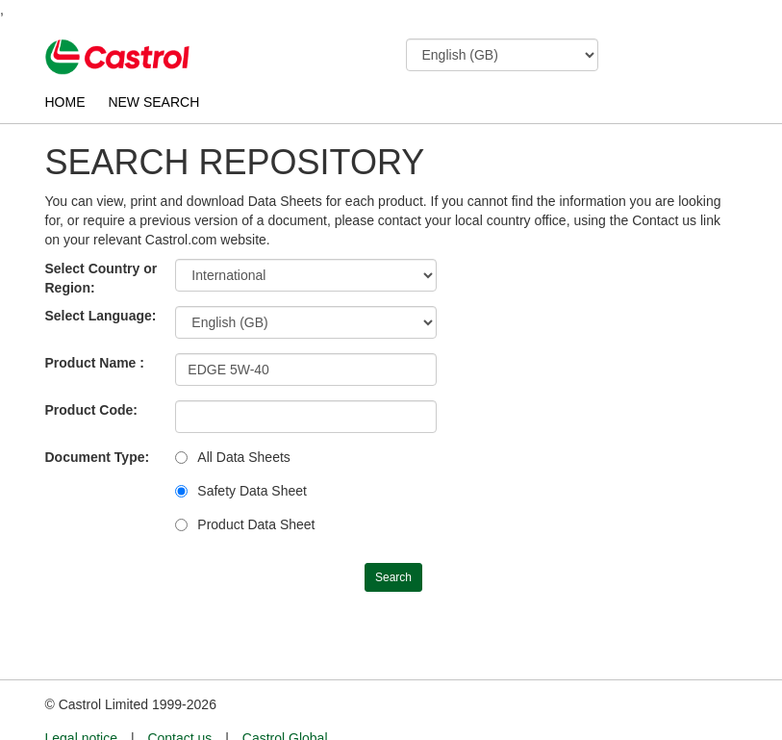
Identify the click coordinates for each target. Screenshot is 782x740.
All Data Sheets (243, 457)
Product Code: (91, 410)
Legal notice (81, 702)
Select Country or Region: (101, 278)
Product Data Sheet (256, 524)
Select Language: (101, 315)
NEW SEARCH (153, 102)
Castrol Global (285, 702)
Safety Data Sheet (252, 490)
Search (393, 577)
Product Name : (94, 362)
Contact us (179, 702)
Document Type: (97, 457)
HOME (65, 102)
